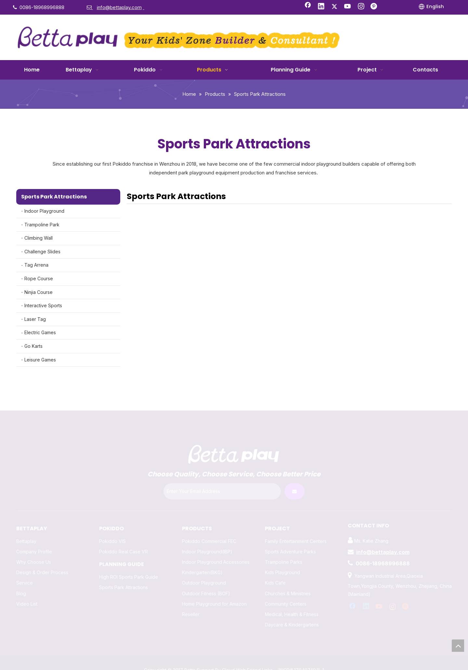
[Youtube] (348, 7)
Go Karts (33, 346)
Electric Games (40, 332)
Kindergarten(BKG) (202, 559)
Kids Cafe (275, 569)
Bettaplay (26, 527)
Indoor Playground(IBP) (207, 537)
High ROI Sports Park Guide (128, 563)
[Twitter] (334, 7)
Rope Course (38, 278)
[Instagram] (361, 7)
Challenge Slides (42, 251)
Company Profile (34, 537)
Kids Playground (282, 559)
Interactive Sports (43, 305)
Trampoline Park (41, 224)
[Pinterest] (374, 7)
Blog (21, 579)
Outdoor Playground (204, 569)
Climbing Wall (38, 238)
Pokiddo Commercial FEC (209, 527)
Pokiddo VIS (112, 527)
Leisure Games (40, 359)
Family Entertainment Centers (296, 527)
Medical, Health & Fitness (291, 600)
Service (24, 569)
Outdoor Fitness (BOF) (206, 579)
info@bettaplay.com (383, 538)
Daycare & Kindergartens (292, 611)
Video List (26, 590)
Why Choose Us (33, 548)
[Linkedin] (321, 7)
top (458, 645)
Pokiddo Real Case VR (123, 537)
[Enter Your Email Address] (222, 478)
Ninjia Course (38, 292)
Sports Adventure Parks (290, 537)
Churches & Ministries (288, 579)
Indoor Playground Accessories (216, 548)
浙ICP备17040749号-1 (301, 656)
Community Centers (285, 590)
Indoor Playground (44, 211)
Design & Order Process (42, 559)
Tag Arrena (36, 265)
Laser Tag (35, 319)
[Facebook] (308, 7)
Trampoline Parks (283, 548)
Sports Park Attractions (123, 573)
